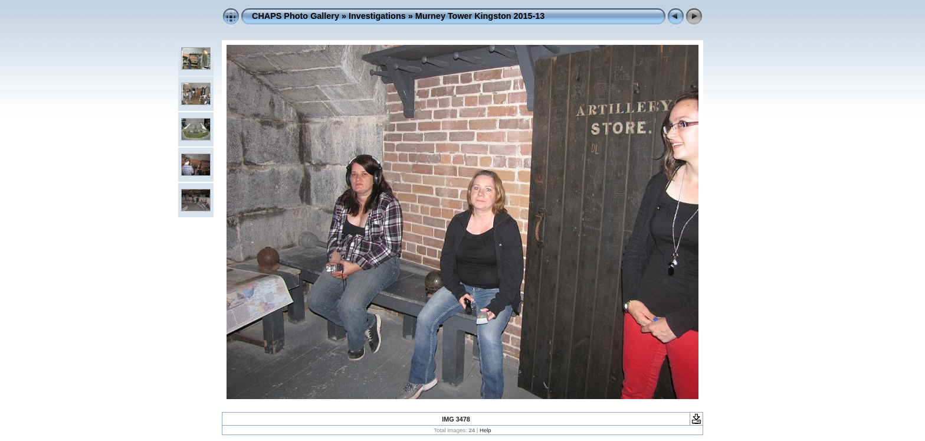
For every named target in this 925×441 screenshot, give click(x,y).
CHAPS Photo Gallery (295, 16)
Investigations (377, 16)
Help (485, 430)
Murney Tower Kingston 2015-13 (480, 16)
